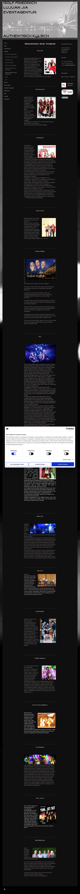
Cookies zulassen (63, 464)
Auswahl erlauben (40, 464)
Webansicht (73, 890)
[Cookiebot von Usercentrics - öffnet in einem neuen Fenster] (67, 429)
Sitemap (14, 889)
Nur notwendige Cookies (17, 464)
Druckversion (8, 889)
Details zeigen (67, 459)
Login (74, 889)
